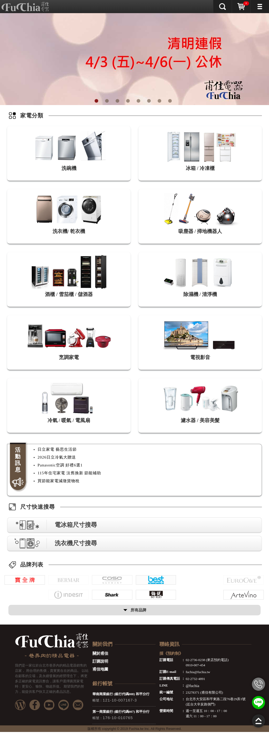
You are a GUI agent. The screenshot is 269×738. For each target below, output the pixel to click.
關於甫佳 (100, 659)
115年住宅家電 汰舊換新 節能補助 (69, 473)
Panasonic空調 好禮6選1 (60, 465)
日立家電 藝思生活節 (57, 449)
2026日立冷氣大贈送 (57, 457)
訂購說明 (100, 667)
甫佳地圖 (100, 675)
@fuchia (192, 692)
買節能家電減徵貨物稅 (59, 481)
